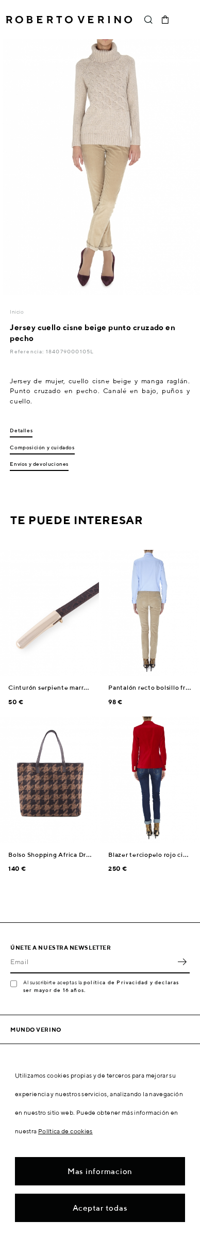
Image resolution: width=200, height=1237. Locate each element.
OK (182, 962)
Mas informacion (100, 1171)
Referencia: (27, 351)
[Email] (92, 962)
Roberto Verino (69, 19)
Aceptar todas (100, 1207)
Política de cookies (65, 1131)
